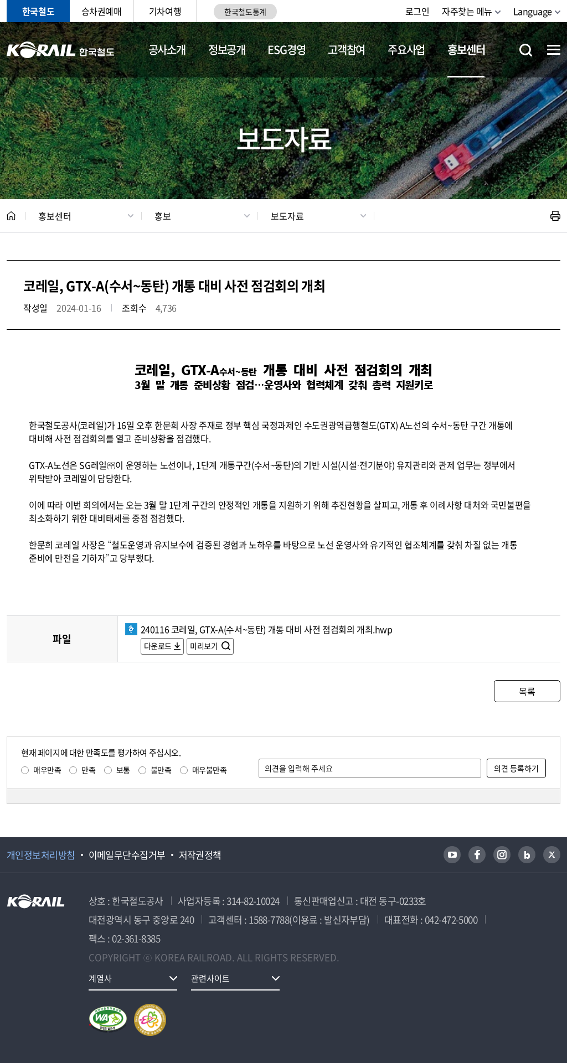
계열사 (100, 978)
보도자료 (287, 215)
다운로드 (158, 645)
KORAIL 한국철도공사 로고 (61, 50)
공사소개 (166, 50)
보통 (123, 769)
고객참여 (346, 50)
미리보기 (204, 645)
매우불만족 (209, 769)
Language (532, 11)
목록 (527, 691)
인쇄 (555, 215)
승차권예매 (101, 11)
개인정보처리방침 (41, 855)
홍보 (162, 215)
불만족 (161, 769)
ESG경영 (286, 50)
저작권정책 (200, 855)
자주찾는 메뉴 (467, 11)
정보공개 (226, 50)
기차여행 (165, 11)
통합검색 (525, 50)
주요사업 (406, 50)
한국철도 (38, 11)
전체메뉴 (553, 50)
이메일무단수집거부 (127, 855)
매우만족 (47, 769)
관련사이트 (210, 978)
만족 (88, 769)
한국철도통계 (245, 11)
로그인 (417, 11)
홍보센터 (465, 50)
